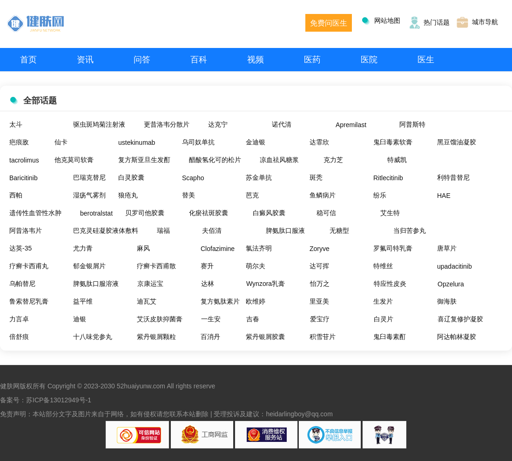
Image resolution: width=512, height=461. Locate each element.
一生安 (211, 319)
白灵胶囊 (131, 177)
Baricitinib (23, 178)
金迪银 (255, 142)
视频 (255, 59)
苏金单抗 (259, 177)
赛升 (207, 266)
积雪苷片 (323, 336)
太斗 (15, 124)
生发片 (383, 301)
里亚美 (319, 301)
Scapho (193, 178)
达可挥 (319, 266)
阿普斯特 (412, 124)
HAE (444, 195)
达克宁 (218, 124)
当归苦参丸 (409, 230)
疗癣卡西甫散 (156, 266)
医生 (426, 59)
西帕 (15, 195)
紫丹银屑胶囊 (265, 336)
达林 (207, 283)
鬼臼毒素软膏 (392, 142)
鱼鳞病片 (323, 195)
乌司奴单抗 (198, 142)
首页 (28, 59)
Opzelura (451, 284)
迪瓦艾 (146, 301)
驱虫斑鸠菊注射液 (99, 124)
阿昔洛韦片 (25, 230)
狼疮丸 (128, 195)
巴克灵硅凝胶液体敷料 (105, 230)
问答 (142, 59)
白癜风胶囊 (269, 213)
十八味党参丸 (92, 336)
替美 (188, 195)
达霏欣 (319, 142)
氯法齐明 (259, 248)
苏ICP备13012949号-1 (58, 400)
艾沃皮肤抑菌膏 (159, 319)
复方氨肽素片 (220, 301)
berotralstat (96, 213)
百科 (198, 59)
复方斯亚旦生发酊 (144, 159)
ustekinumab (136, 142)
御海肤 (447, 301)
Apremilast (351, 125)
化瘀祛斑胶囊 (208, 213)
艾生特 (390, 213)
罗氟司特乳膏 (392, 248)
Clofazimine (218, 248)
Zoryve (320, 248)
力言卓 (19, 319)
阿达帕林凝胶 (456, 336)
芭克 (252, 195)
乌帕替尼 (22, 283)
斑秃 (316, 177)
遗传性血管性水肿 (35, 213)
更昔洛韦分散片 (166, 124)
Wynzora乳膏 (265, 283)
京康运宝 (150, 283)
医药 (312, 59)
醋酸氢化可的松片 (215, 159)
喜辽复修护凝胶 (460, 319)
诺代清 (281, 124)
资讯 (85, 59)
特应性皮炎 (390, 283)
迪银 (79, 319)
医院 (369, 59)
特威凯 (397, 159)
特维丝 (383, 266)
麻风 (143, 248)
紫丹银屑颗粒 (156, 336)
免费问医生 (328, 23)
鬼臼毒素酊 (389, 336)
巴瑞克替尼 (89, 177)
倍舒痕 (19, 336)
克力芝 (333, 159)
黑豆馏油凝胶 (456, 142)
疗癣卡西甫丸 (28, 266)
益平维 (83, 301)
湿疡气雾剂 (89, 195)
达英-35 (20, 248)
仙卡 (60, 142)
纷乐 (379, 195)
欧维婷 (255, 301)
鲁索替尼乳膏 (28, 301)
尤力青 (83, 248)
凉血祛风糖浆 (279, 159)
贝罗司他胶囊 (144, 213)
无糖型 (339, 230)
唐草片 (447, 248)
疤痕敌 (19, 142)
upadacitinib (454, 266)
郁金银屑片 (89, 266)
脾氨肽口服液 (285, 230)
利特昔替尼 (453, 177)
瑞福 (163, 230)
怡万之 (320, 283)
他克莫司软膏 (74, 159)
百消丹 (210, 336)
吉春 (252, 319)
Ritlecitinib (388, 178)
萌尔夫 (255, 266)
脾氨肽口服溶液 (96, 283)
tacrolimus (24, 160)
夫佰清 (212, 230)
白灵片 (383, 319)
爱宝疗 (320, 319)
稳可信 (326, 213)
